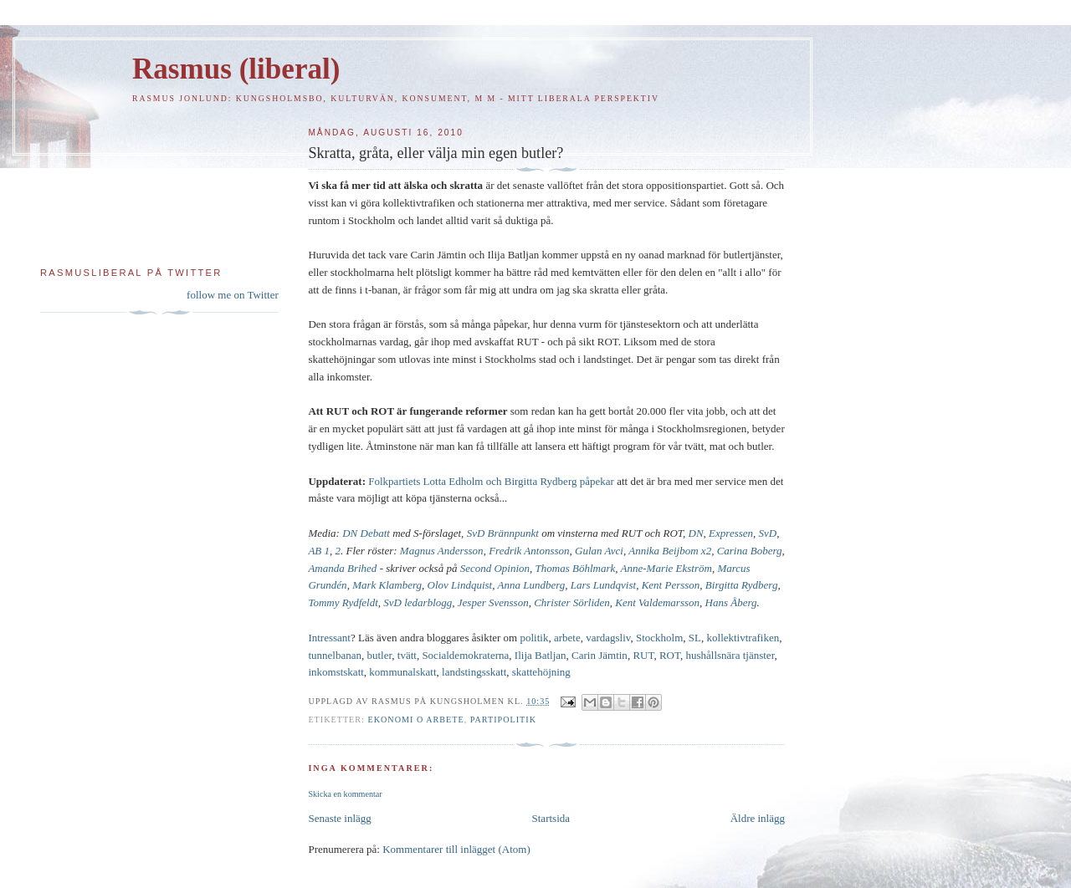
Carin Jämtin (599, 655)
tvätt (407, 655)
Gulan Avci (599, 550)
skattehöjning (541, 672)
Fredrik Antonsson (529, 550)
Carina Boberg (749, 550)
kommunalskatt (402, 672)
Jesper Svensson (493, 602)
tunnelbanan (334, 655)
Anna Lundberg (531, 585)
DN (696, 533)
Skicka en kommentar (345, 794)
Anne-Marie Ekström (666, 568)
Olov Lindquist (460, 585)
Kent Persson (671, 585)
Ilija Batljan (540, 655)
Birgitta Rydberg (741, 585)
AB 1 (319, 550)
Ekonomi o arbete (415, 719)
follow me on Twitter (233, 294)
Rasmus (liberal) (236, 69)
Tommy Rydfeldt (342, 602)
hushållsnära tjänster (729, 655)
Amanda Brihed (342, 568)
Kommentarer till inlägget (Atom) (456, 849)
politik (534, 637)
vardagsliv (608, 637)
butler (379, 655)
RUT (643, 655)
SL (695, 637)
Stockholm (659, 637)
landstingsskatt (474, 672)
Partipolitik (503, 719)
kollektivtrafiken (743, 637)
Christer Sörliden (572, 602)
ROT (669, 655)
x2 (706, 550)
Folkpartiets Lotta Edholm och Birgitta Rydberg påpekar (491, 481)
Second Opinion (495, 568)
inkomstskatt (335, 672)
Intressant (329, 637)
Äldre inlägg (757, 818)
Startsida (551, 818)
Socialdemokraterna (465, 655)
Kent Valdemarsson (657, 602)
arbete (567, 637)
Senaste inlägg (339, 818)
